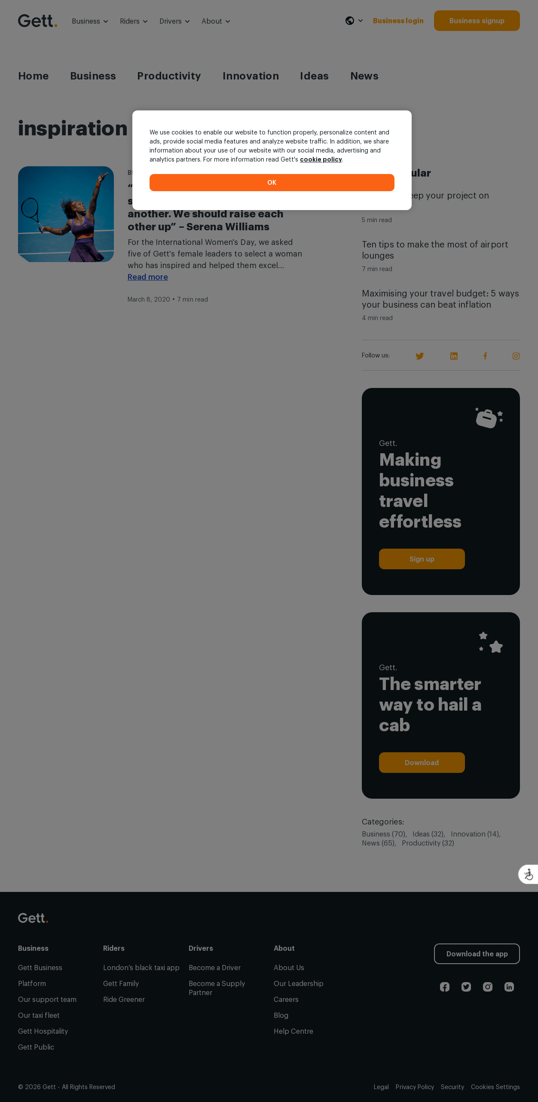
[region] (272, 160)
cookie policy (321, 159)
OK (272, 182)
